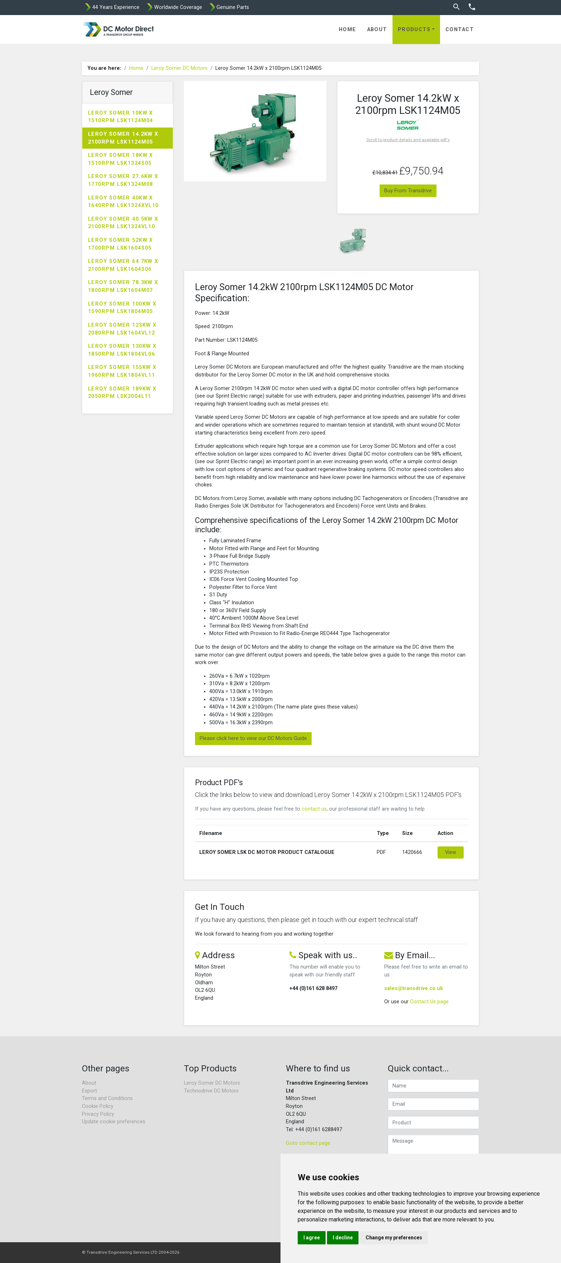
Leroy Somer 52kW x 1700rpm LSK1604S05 (120, 244)
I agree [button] (311, 1237)
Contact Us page (429, 1002)
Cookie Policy (97, 1106)
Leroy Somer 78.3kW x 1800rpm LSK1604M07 (123, 286)
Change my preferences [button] (394, 1237)
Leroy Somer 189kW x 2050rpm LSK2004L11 (122, 393)
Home (347, 30)
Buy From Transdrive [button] (408, 191)
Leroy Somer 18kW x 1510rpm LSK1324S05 (120, 159)
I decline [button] (343, 1237)
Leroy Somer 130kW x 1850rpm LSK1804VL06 (122, 350)
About (377, 30)
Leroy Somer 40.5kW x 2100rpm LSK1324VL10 (123, 223)
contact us (314, 809)
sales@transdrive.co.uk (413, 988)
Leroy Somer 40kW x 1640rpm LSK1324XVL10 (123, 202)
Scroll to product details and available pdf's (408, 139)
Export (89, 1091)
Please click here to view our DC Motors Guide (253, 738)
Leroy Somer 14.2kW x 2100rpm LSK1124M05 (123, 138)
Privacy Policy (98, 1114)
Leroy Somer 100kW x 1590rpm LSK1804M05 (122, 308)
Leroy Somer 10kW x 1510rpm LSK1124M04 (120, 117)
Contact (459, 30)
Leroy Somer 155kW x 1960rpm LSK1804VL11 (122, 371)
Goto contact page (308, 1143)
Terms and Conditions (107, 1098)
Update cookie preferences (113, 1122)
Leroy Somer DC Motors (179, 68)
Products (414, 30)
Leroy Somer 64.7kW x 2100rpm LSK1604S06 (123, 265)
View (450, 852)
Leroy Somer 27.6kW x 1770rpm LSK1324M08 (123, 180)
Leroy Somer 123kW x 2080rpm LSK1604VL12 (122, 329)
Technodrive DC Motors (211, 1091)
